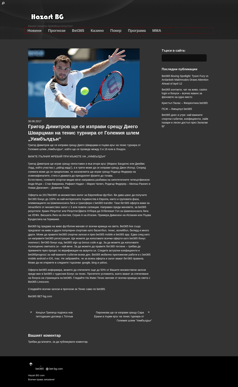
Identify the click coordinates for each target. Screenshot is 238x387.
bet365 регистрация (57, 238)
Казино (97, 30)
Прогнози (56, 30)
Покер (115, 30)
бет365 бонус (36, 199)
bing (94, 262)
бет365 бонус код (51, 242)
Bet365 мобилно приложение (110, 254)
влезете (46, 341)
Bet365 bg (34, 226)
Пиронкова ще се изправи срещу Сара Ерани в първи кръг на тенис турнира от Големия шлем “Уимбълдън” (123, 316)
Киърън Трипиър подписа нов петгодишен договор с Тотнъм (50, 314)
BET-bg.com (44, 296)
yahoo (103, 262)
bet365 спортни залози (73, 234)
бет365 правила (133, 258)
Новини (35, 30)
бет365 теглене (115, 246)
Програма (137, 30)
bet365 (101, 289)
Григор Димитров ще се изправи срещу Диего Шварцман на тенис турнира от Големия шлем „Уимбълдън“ (83, 133)
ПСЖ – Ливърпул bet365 (177, 108)
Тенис (81, 289)
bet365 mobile (104, 234)
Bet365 (78, 30)
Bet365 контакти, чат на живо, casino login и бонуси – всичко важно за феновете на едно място (184, 93)
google (86, 262)
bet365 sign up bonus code (80, 242)
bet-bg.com (54, 368)
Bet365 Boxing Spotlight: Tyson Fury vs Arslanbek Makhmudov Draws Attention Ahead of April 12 (185, 79)
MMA (156, 30)
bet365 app (122, 234)
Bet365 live (126, 226)
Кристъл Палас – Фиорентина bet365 (185, 102)
